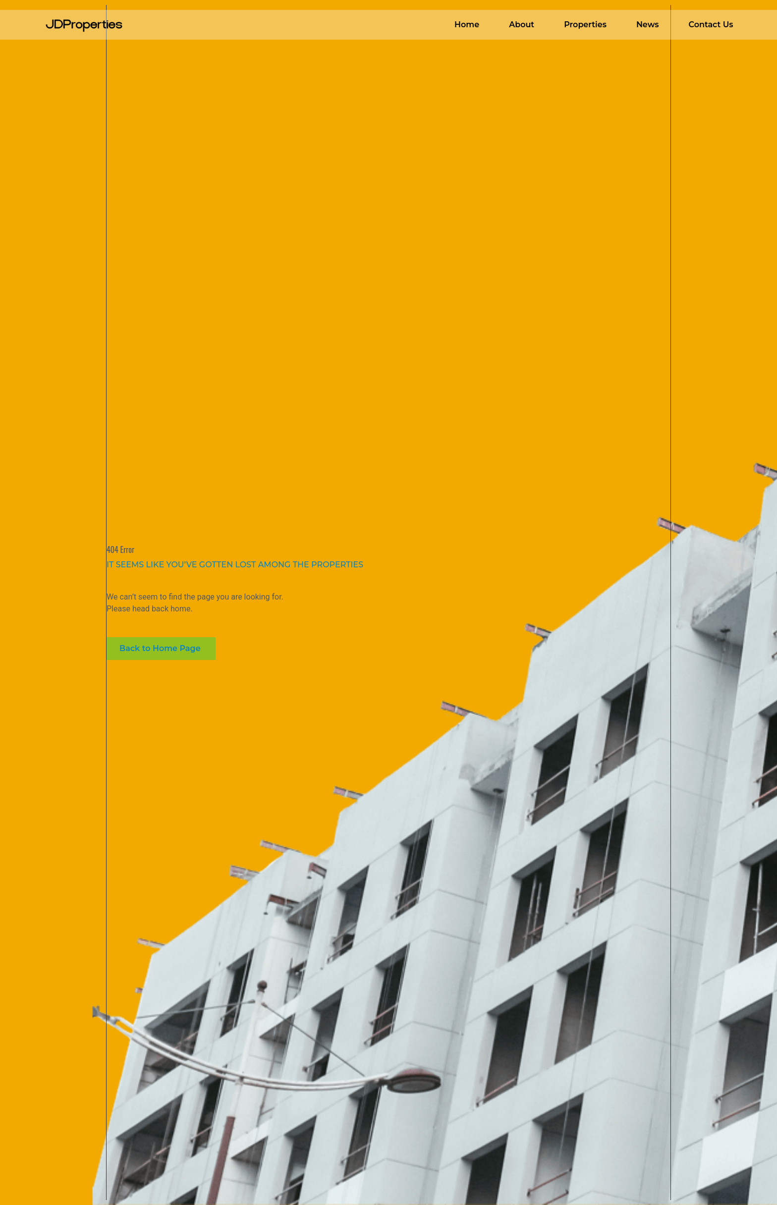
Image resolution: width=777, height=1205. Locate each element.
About (521, 24)
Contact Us (710, 24)
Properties (585, 24)
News (647, 24)
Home (466, 24)
